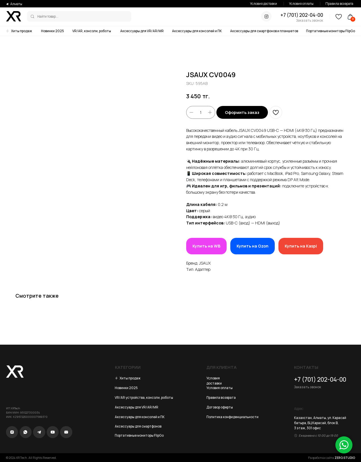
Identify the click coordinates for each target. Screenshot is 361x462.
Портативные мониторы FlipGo (330, 31)
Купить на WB (206, 246)
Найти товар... (47, 16)
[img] (32, 16)
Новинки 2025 (52, 31)
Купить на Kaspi (301, 246)
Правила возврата (339, 3)
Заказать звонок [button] (309, 20)
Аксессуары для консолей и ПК (197, 31)
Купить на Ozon (252, 246)
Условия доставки (263, 3)
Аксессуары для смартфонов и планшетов (264, 31)
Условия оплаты (301, 3)
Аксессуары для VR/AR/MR (142, 31)
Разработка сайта (331, 458)
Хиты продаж (21, 31)
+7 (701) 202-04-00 (301, 15)
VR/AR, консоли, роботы (91, 31)
